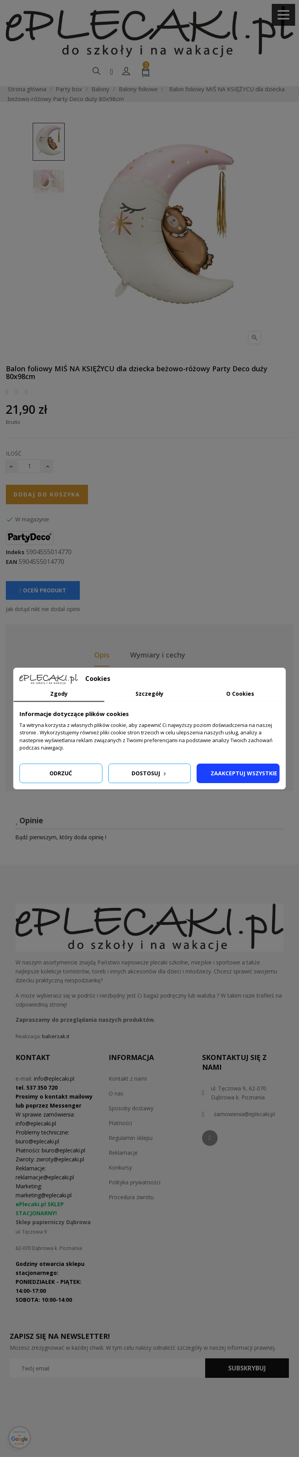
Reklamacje (123, 1152)
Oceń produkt (42, 590)
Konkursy (120, 1167)
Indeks (15, 552)
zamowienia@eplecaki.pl (244, 1114)
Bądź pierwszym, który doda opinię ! (60, 837)
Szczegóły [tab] (149, 693)
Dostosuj (149, 773)
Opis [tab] (101, 654)
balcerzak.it (55, 1036)
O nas (116, 1093)
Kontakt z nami (128, 1078)
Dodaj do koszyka (47, 494)
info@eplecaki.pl (54, 1078)
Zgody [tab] (59, 693)
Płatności (120, 1123)
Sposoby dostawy (131, 1108)
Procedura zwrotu (131, 1197)
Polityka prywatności (134, 1182)
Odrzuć (60, 773)
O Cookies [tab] (240, 693)
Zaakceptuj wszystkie (244, 773)
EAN (11, 561)
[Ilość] (29, 466)
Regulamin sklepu (131, 1137)
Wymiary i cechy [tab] (157, 654)
